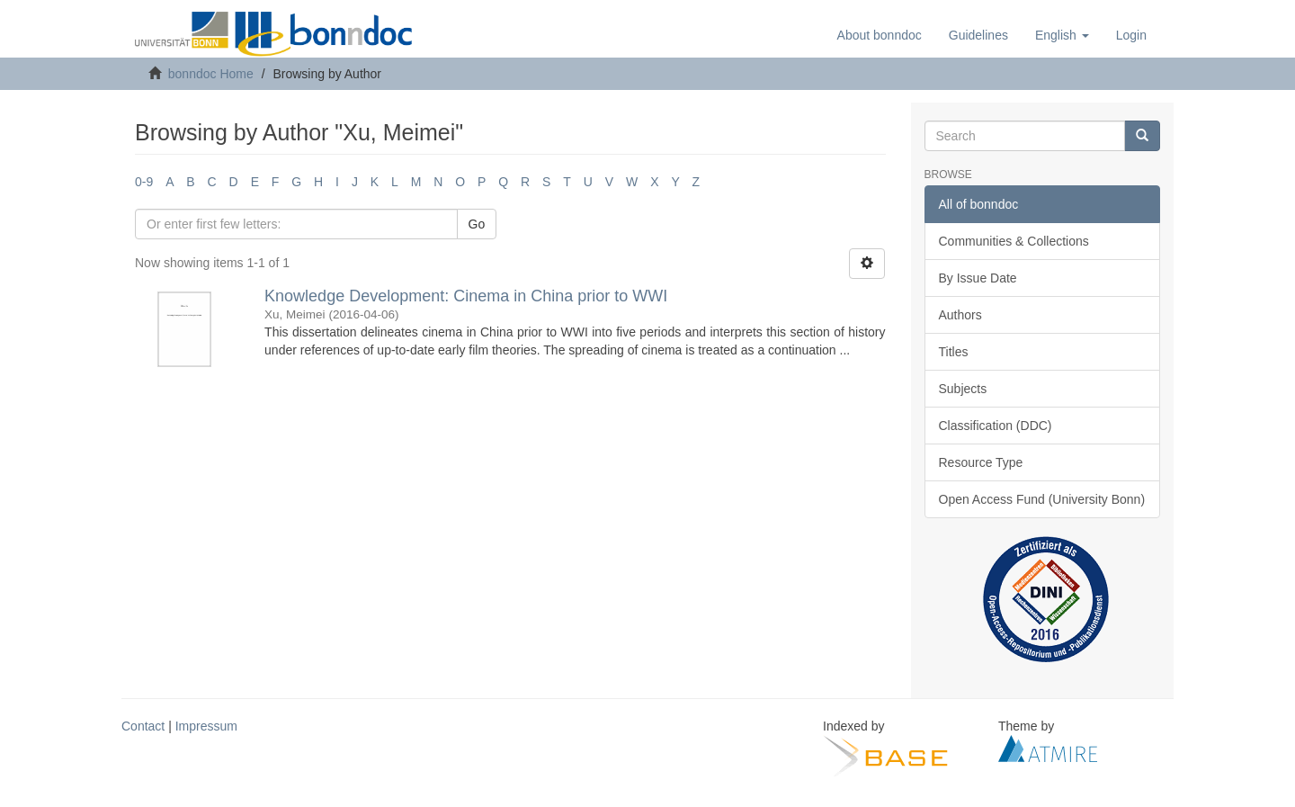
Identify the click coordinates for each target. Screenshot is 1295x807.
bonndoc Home (211, 74)
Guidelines (978, 35)
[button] (1062, 35)
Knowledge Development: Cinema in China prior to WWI (465, 296)
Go (477, 224)
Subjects (963, 388)
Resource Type (981, 462)
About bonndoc (879, 35)
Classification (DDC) (995, 425)
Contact (143, 726)
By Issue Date (978, 278)
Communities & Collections (1014, 241)
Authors (960, 315)
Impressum (206, 726)
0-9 (144, 182)
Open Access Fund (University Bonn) (1042, 499)
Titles (954, 352)
